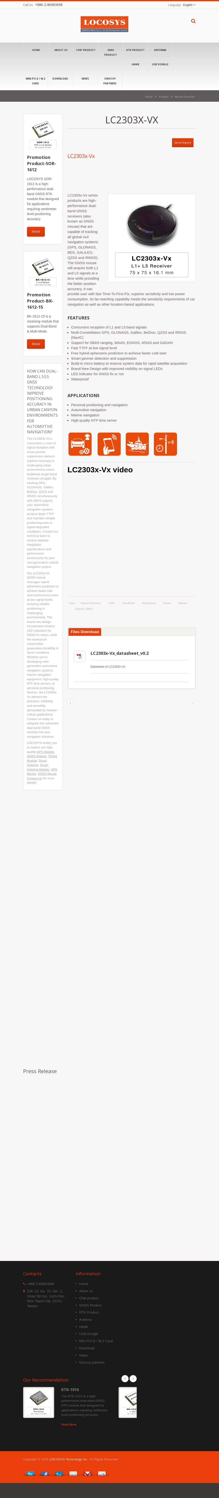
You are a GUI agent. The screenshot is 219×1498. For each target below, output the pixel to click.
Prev (125, 1393)
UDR (111, 603)
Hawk (135, 64)
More (36, 231)
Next (133, 1393)
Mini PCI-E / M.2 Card (35, 80)
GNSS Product (110, 52)
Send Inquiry (182, 143)
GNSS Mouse (47, 774)
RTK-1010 (70, 1404)
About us (61, 50)
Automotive (149, 603)
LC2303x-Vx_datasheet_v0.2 (103, 668)
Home (35, 50)
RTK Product (135, 50)
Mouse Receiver (185, 96)
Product (163, 96)
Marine (182, 603)
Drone (167, 603)
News (85, 78)
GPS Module (45, 752)
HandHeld (128, 603)
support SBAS (84, 608)
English (188, 5)
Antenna (160, 50)
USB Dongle (160, 64)
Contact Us (34, 778)
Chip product (85, 50)
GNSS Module (37, 756)
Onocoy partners (110, 80)
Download (60, 78)
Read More (69, 1440)
